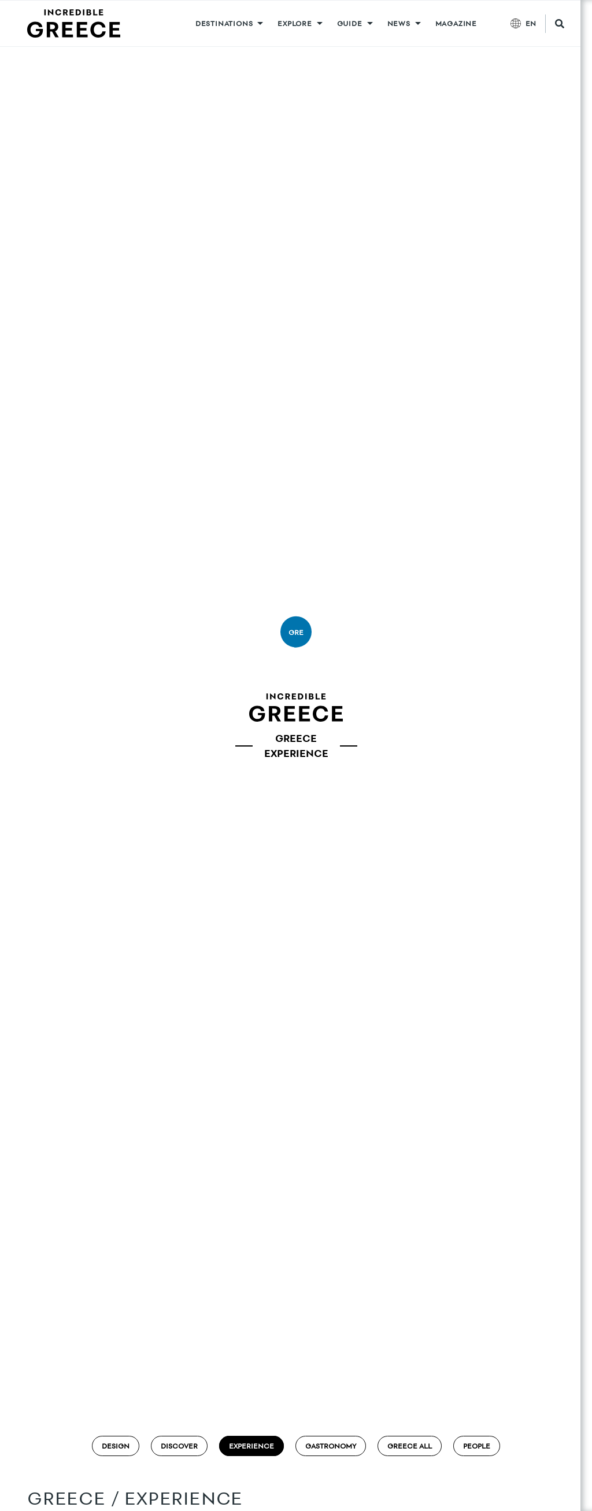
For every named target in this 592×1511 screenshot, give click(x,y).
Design (116, 1446)
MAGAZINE (456, 23)
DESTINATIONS (224, 23)
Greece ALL (409, 1446)
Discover (179, 1446)
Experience (251, 1446)
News (398, 23)
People (476, 1446)
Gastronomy (330, 1446)
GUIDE (349, 23)
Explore (295, 23)
